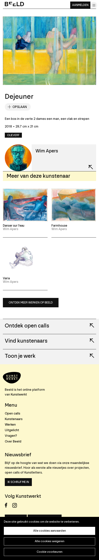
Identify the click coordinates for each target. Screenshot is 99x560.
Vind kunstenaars (26, 341)
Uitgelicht (12, 430)
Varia (6, 278)
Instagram (15, 505)
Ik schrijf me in (18, 482)
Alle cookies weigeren (49, 541)
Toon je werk (20, 356)
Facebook (8, 505)
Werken (10, 425)
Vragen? (11, 436)
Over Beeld (13, 441)
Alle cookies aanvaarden (49, 531)
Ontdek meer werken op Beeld (31, 302)
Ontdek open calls (27, 326)
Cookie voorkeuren (49, 552)
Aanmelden (80, 5)
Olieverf (13, 135)
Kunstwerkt (19, 394)
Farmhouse (59, 226)
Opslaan (19, 107)
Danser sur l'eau (13, 226)
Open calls (12, 413)
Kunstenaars (13, 419)
